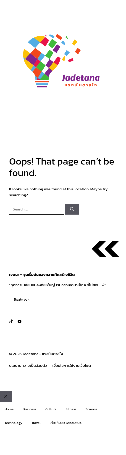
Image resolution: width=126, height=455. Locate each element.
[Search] (72, 209)
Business (29, 409)
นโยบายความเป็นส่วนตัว (28, 365)
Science (91, 409)
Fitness (71, 409)
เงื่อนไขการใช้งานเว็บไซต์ (71, 365)
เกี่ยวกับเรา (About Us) (66, 422)
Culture (51, 409)
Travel (36, 422)
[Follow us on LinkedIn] (19, 321)
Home (9, 409)
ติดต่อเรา (22, 300)
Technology (13, 422)
